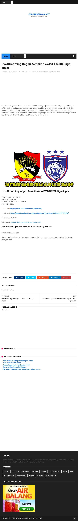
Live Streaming (43, 72)
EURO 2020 (56, 472)
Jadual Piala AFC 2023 (12, 363)
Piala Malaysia (51, 476)
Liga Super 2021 (9, 476)
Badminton (26, 472)
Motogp (32, 476)
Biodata (35, 472)
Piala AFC (40, 476)
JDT (25, 72)
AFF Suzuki (15, 472)
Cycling (43, 472)
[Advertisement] (39, 90)
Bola (22, 72)
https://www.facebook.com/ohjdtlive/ (26, 209)
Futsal (65, 472)
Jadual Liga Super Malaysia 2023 (16, 365)
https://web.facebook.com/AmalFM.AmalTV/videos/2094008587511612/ (39, 213)
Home (6, 56)
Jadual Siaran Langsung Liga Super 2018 (26, 222)
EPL (50, 472)
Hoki (71, 472)
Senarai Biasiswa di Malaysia (14, 367)
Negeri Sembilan (54, 72)
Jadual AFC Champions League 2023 (18, 361)
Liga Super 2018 (33, 72)
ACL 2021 (6, 472)
